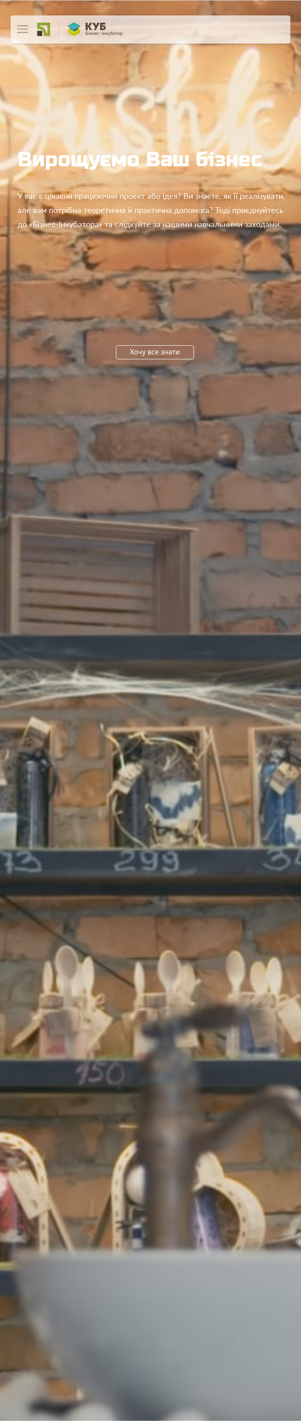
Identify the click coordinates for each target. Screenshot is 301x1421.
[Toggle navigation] (22, 29)
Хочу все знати (155, 352)
